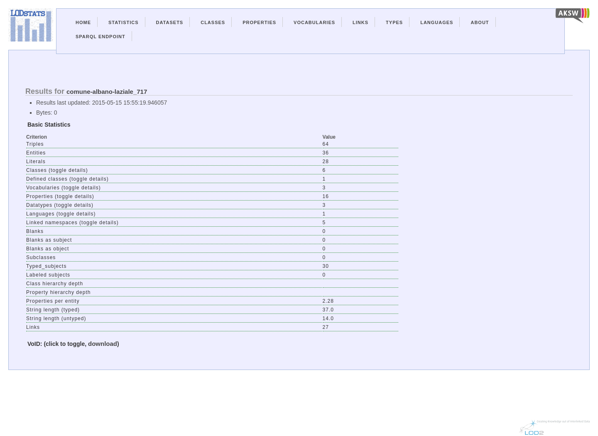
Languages (436, 22)
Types (394, 22)
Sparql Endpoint (100, 36)
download (102, 343)
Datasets (170, 22)
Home (83, 22)
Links (360, 22)
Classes (213, 22)
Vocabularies (314, 22)
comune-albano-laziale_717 (106, 91)
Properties (259, 22)
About (480, 22)
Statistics (123, 22)
